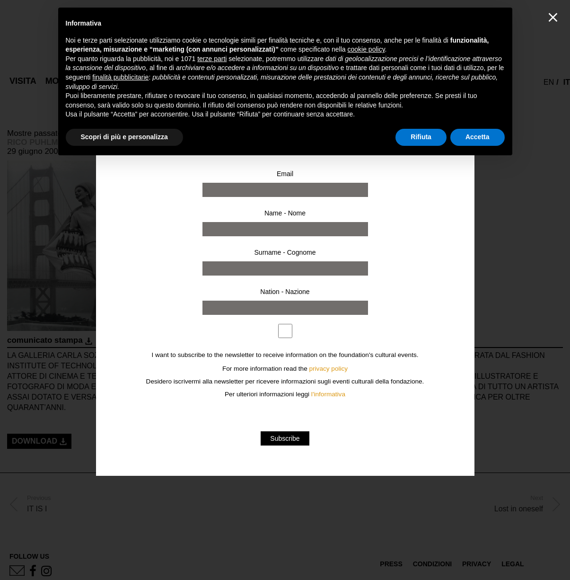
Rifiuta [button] (421, 137)
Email (285, 174)
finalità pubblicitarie (120, 77)
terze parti (212, 58)
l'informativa (328, 394)
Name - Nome (285, 213)
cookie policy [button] (366, 49)
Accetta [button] (477, 137)
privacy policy (328, 368)
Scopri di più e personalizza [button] (124, 137)
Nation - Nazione (284, 291)
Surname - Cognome (285, 252)
